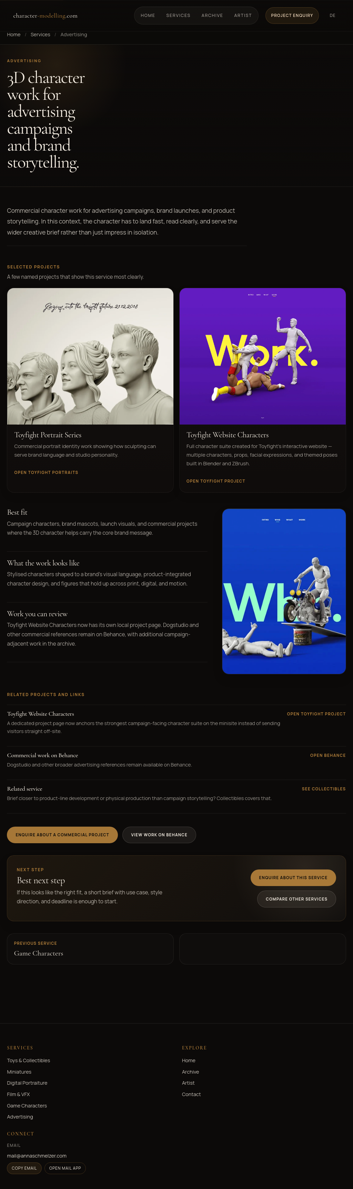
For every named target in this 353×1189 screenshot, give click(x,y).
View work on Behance (159, 834)
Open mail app (65, 1168)
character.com (45, 15)
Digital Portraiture (27, 1082)
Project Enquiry (292, 15)
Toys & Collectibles (28, 1060)
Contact (191, 1094)
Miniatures (19, 1071)
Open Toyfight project (215, 481)
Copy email (24, 1168)
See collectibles (324, 788)
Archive (212, 15)
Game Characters (27, 1105)
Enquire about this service (293, 877)
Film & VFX (18, 1094)
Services (179, 15)
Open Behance (328, 755)
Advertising (20, 1116)
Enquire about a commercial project (62, 834)
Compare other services (296, 899)
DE (333, 15)
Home (148, 15)
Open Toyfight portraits (46, 472)
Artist (243, 15)
